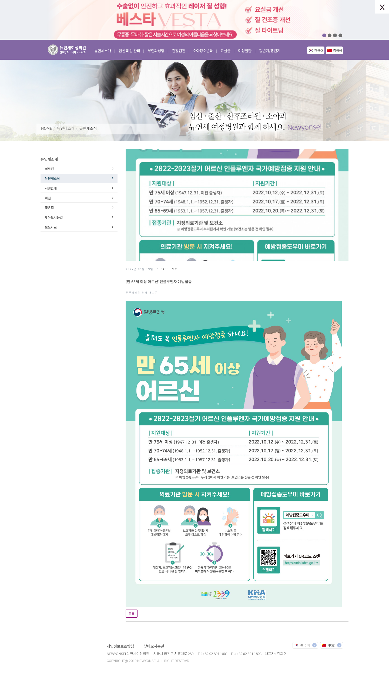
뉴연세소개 (65, 128)
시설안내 (51, 188)
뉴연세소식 (88, 128)
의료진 (49, 168)
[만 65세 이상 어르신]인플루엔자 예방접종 (159, 281)
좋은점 (49, 207)
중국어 (337, 50)
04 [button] (340, 35)
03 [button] (335, 35)
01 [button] (324, 35)
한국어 (318, 50)
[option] (194, 20)
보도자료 (51, 227)
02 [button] (329, 35)
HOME (46, 128)
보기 (169, 269)
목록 (132, 613)
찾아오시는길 (54, 217)
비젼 (48, 198)
